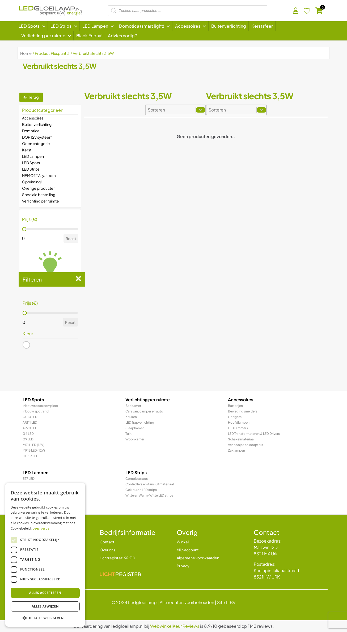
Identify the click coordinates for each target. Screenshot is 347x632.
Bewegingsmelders (242, 411)
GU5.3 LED (31, 456)
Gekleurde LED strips (141, 490)
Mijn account (188, 549)
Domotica (30, 130)
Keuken (131, 417)
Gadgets (235, 417)
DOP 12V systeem (37, 137)
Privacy (183, 565)
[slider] (24, 229)
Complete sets (136, 479)
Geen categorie (36, 143)
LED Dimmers (238, 428)
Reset (71, 238)
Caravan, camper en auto (144, 411)
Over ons (107, 549)
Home (26, 53)
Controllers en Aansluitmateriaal (149, 484)
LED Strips (31, 169)
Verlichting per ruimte (40, 201)
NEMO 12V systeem (39, 175)
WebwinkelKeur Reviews (174, 626)
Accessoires (33, 117)
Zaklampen (236, 450)
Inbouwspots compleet (40, 406)
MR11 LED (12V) (33, 445)
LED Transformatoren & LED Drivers (254, 434)
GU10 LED (30, 417)
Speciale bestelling (38, 194)
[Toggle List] (200, 110)
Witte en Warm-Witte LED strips (149, 495)
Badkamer (133, 406)
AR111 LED (30, 422)
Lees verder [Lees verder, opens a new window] (42, 528)
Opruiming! (32, 181)
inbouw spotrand (36, 411)
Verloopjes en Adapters (245, 445)
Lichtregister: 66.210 (117, 557)
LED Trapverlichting (139, 422)
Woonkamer (134, 439)
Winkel (183, 541)
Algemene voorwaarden (198, 557)
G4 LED (28, 434)
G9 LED (28, 439)
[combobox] (170, 110)
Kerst (26, 149)
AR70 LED (30, 428)
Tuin (128, 434)
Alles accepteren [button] (45, 592)
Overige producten (39, 188)
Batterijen (235, 406)
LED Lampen (33, 156)
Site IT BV (226, 602)
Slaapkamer (134, 428)
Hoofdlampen (238, 422)
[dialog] (45, 555)
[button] (26, 345)
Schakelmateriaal (241, 439)
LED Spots (31, 162)
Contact (107, 541)
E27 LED (29, 479)
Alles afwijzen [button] (45, 606)
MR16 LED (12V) (34, 450)
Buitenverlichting (37, 124)
